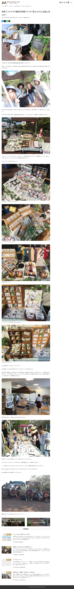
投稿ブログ (28, 17)
